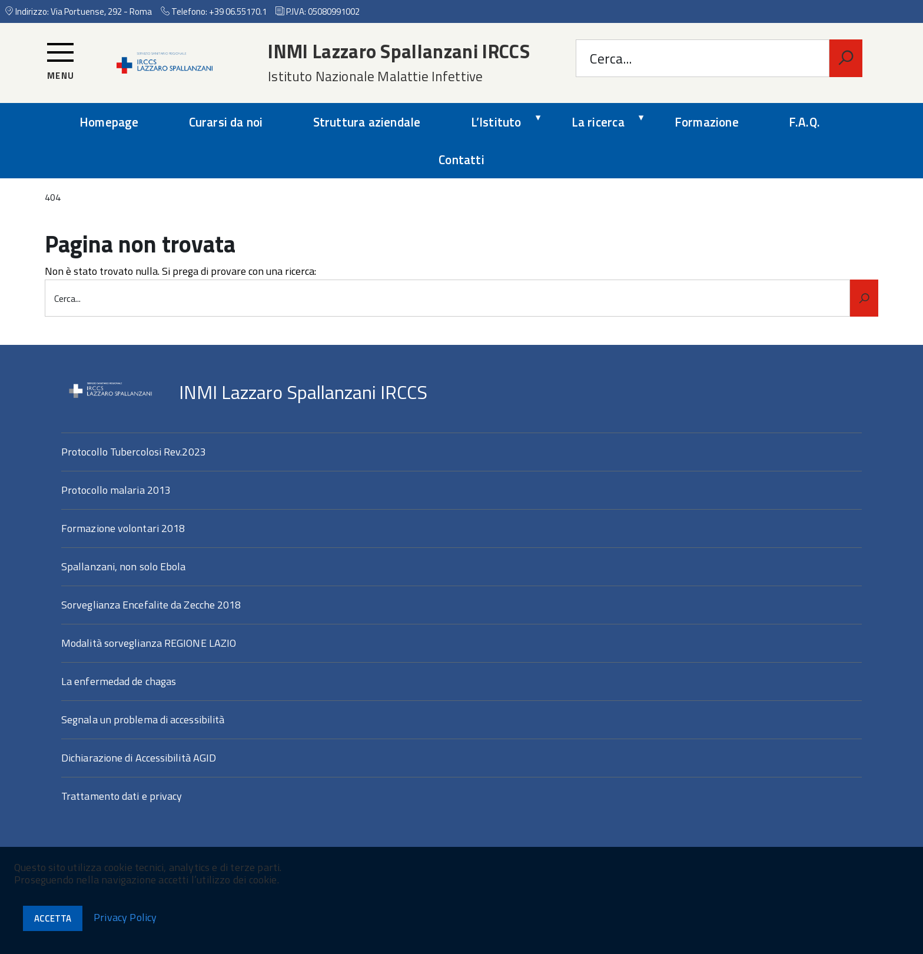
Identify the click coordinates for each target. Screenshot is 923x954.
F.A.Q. (804, 121)
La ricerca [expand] (598, 121)
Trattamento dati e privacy (121, 796)
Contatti (461, 159)
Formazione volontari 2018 (123, 528)
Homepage (109, 121)
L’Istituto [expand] (496, 121)
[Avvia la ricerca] (845, 58)
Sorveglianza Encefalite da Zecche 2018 (151, 605)
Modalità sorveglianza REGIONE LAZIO (148, 643)
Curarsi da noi (226, 121)
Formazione (707, 121)
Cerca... (611, 58)
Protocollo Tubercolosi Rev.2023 (133, 452)
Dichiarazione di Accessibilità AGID (138, 758)
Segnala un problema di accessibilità (142, 719)
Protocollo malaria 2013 (116, 490)
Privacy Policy (125, 917)
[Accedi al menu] (61, 62)
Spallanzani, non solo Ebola (123, 566)
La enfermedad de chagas (118, 681)
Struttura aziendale (367, 121)
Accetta (52, 918)
